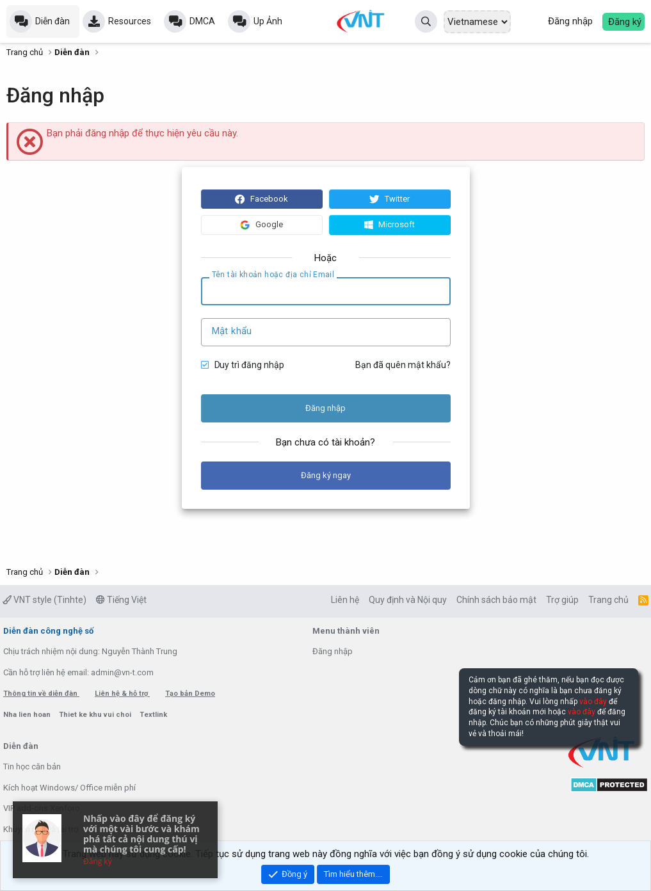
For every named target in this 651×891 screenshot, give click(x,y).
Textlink (153, 714)
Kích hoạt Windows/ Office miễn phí (69, 787)
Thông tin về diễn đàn (41, 693)
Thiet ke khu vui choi (96, 714)
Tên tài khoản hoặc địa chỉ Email (273, 274)
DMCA (202, 21)
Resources (129, 21)
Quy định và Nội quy (408, 600)
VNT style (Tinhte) (44, 600)
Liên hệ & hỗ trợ (122, 693)
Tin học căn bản (32, 766)
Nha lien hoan (27, 714)
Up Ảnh (267, 21)
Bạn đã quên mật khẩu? (402, 365)
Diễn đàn (52, 21)
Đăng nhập (332, 651)
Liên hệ (345, 600)
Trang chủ (608, 600)
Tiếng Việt (121, 600)
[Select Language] (477, 21)
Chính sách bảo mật (496, 600)
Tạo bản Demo (190, 693)
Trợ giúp (562, 600)
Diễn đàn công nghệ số (48, 631)
